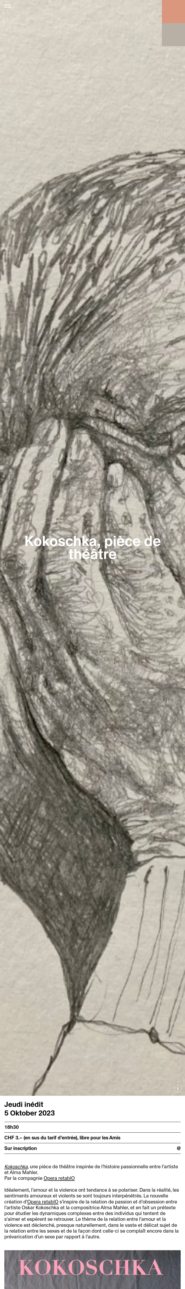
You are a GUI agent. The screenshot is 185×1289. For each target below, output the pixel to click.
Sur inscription (20, 1148)
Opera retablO (59, 1178)
